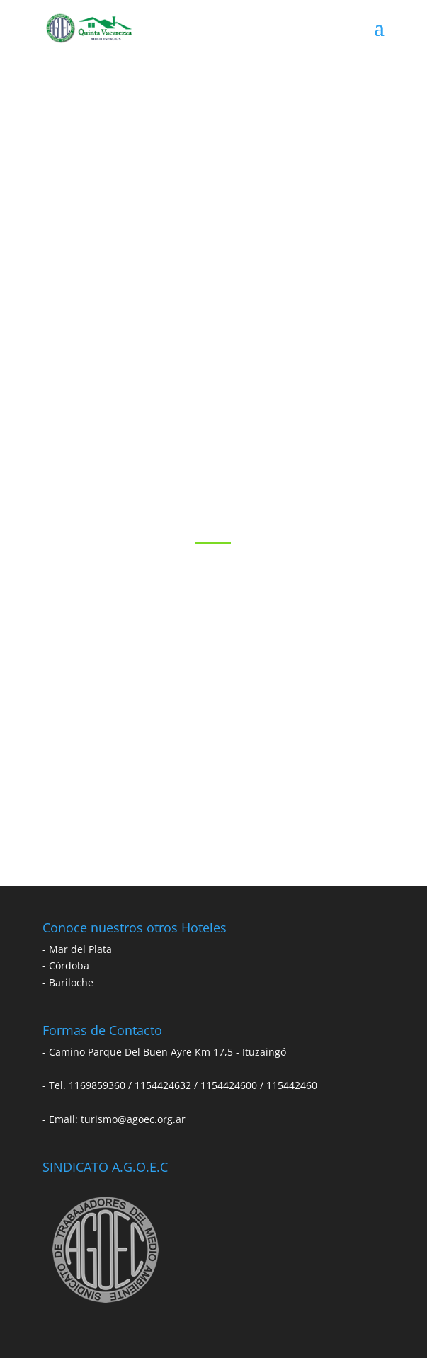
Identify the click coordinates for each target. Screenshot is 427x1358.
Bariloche (71, 982)
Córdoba (69, 965)
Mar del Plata (80, 949)
